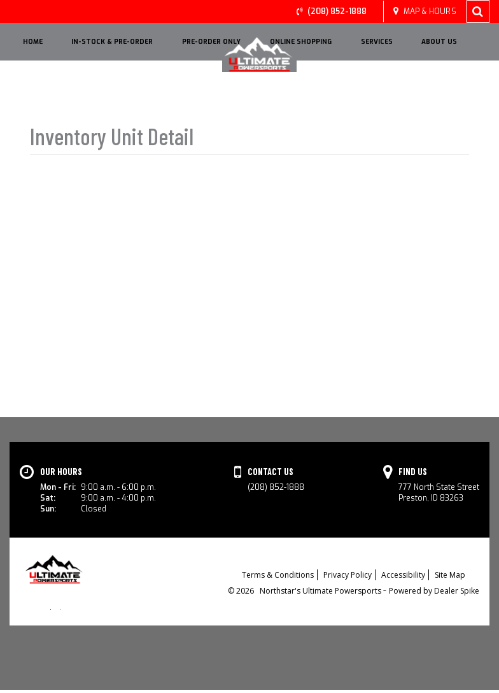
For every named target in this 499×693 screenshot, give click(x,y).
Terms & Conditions (278, 576)
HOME (33, 42)
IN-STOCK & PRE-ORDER (112, 42)
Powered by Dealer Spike (434, 592)
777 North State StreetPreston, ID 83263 (438, 492)
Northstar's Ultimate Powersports (321, 592)
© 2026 (244, 592)
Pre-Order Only (211, 42)
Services (377, 42)
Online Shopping (301, 42)
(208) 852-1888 (337, 11)
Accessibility (403, 576)
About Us (439, 42)
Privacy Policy (347, 576)
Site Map (450, 576)
